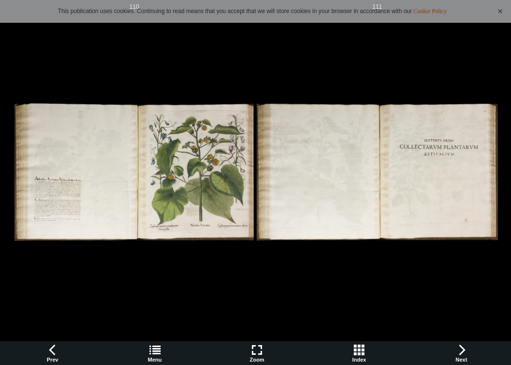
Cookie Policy (429, 11)
